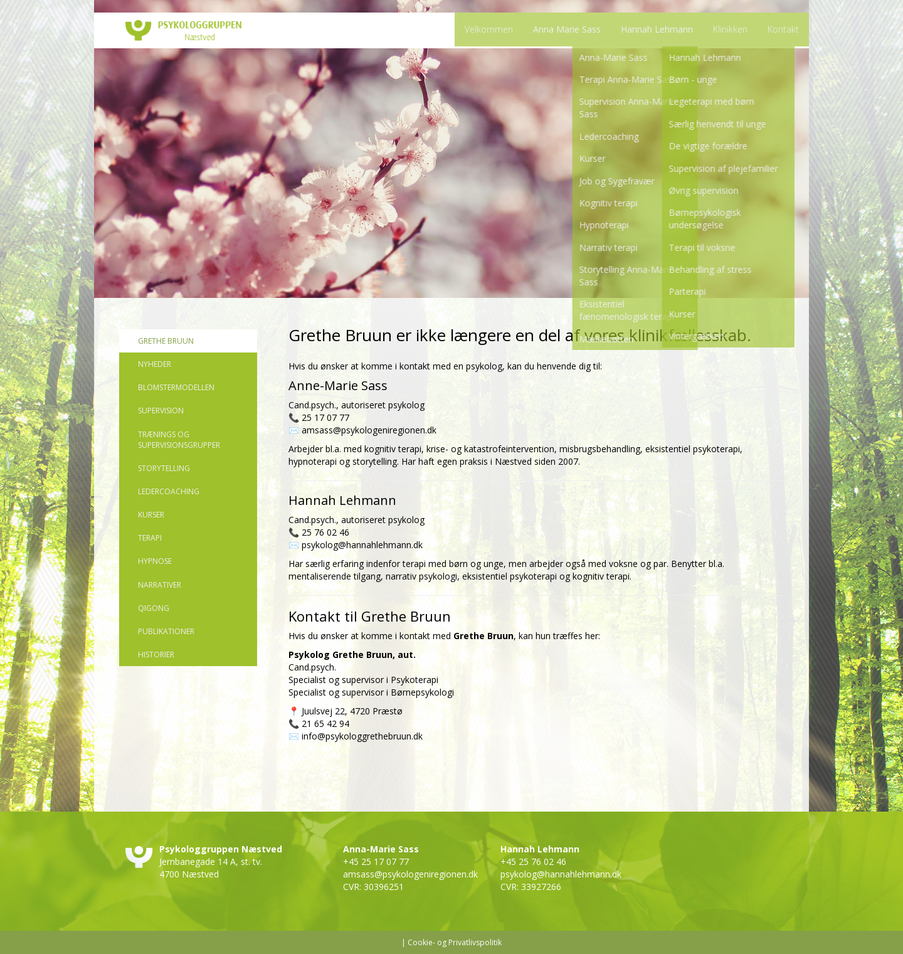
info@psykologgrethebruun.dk (362, 736)
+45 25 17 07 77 (376, 861)
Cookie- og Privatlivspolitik (455, 942)
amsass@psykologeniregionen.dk (369, 430)
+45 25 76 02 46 (533, 861)
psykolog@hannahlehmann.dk (362, 545)
